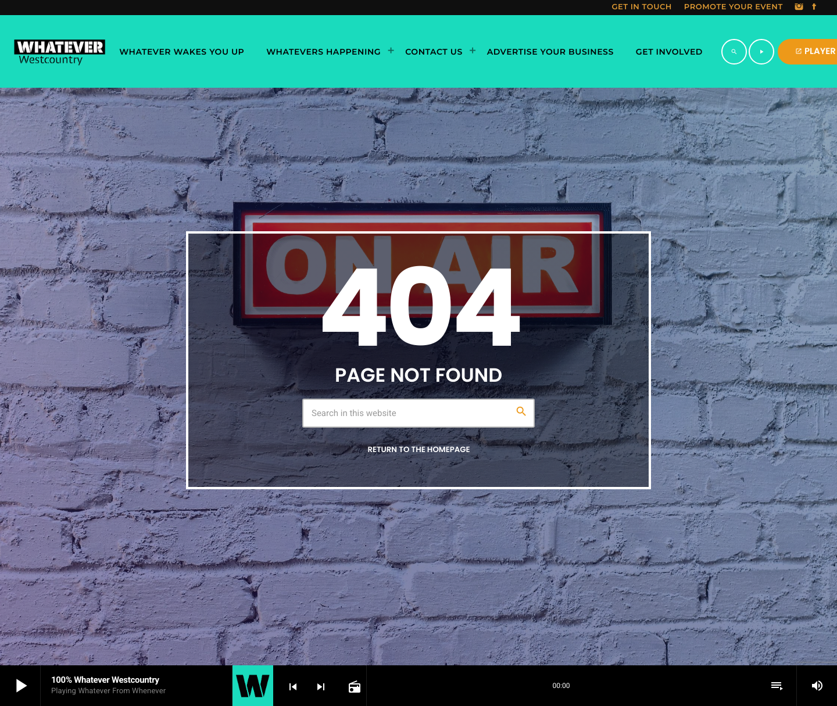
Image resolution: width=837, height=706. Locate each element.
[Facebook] (814, 7)
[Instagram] (799, 7)
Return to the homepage (418, 449)
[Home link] (59, 51)
